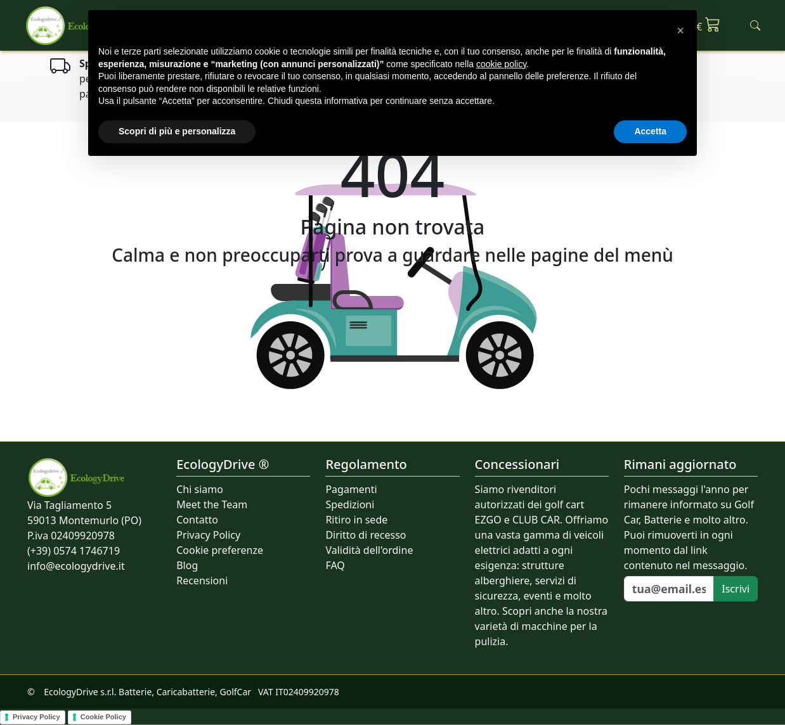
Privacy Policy (208, 535)
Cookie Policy (103, 717)
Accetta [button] (650, 131)
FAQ (334, 565)
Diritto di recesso (365, 535)
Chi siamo (199, 489)
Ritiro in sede (356, 520)
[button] (680, 30)
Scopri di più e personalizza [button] (177, 131)
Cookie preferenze (219, 550)
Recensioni (202, 580)
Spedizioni (349, 504)
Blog (187, 565)
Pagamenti (351, 489)
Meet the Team (211, 504)
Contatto (197, 520)
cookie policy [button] (501, 64)
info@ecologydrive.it (76, 566)
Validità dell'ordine (369, 550)
